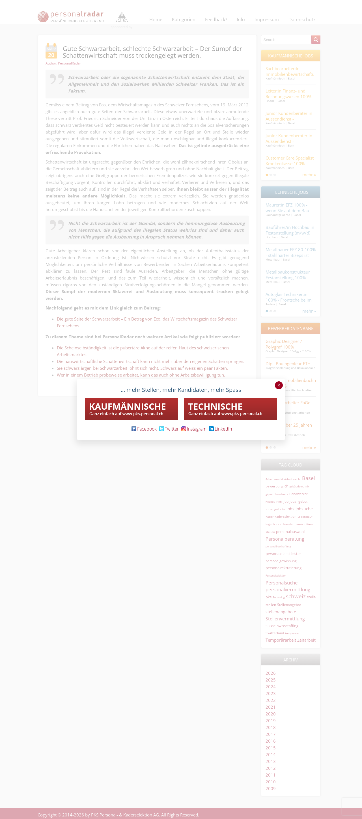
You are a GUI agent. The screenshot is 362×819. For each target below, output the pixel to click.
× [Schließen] (278, 385)
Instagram (193, 429)
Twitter (169, 429)
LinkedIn (220, 429)
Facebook (144, 429)
